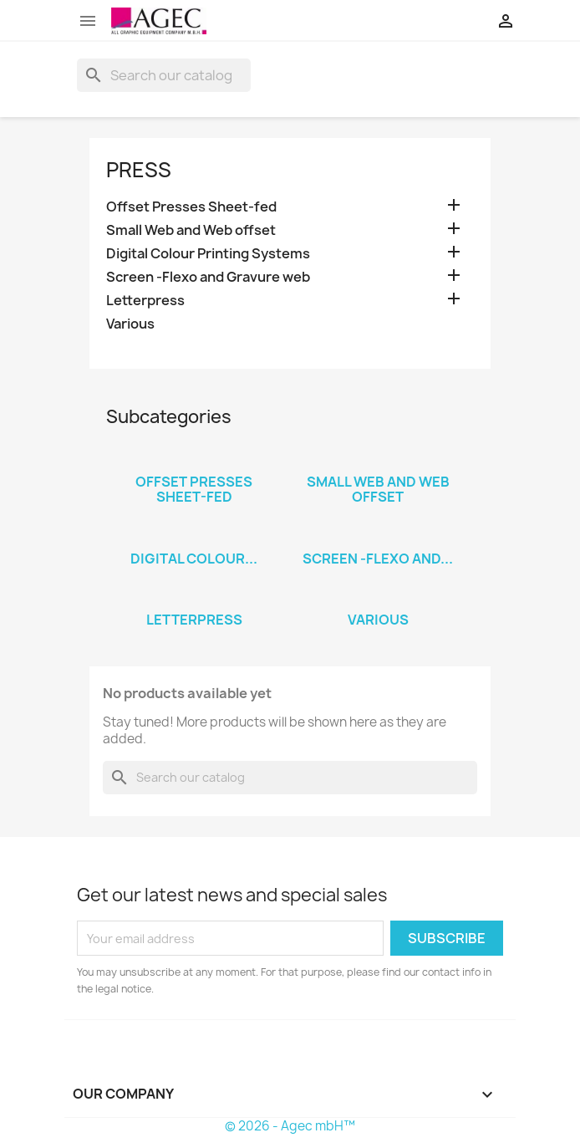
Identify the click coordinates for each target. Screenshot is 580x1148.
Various (130, 324)
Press (138, 170)
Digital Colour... (193, 558)
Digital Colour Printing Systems (208, 254)
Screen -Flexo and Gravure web (208, 277)
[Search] (164, 75)
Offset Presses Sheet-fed (191, 207)
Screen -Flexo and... (378, 558)
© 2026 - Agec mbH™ (290, 1126)
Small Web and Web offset (191, 230)
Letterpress (145, 300)
